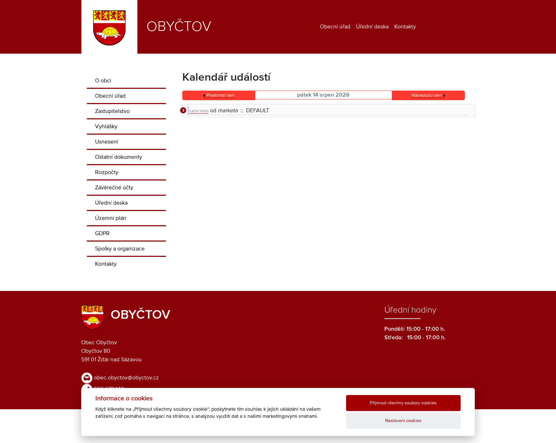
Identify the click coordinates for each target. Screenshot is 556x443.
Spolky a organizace (120, 249)
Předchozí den (220, 95)
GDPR (102, 233)
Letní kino (199, 111)
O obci (103, 80)
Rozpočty (106, 172)
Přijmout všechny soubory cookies (403, 403)
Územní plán (110, 218)
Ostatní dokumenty (118, 157)
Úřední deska (372, 26)
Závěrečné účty (114, 187)
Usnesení (106, 142)
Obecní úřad (335, 26)
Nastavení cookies (403, 420)
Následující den (426, 95)
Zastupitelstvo (112, 111)
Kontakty (405, 26)
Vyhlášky (106, 126)
